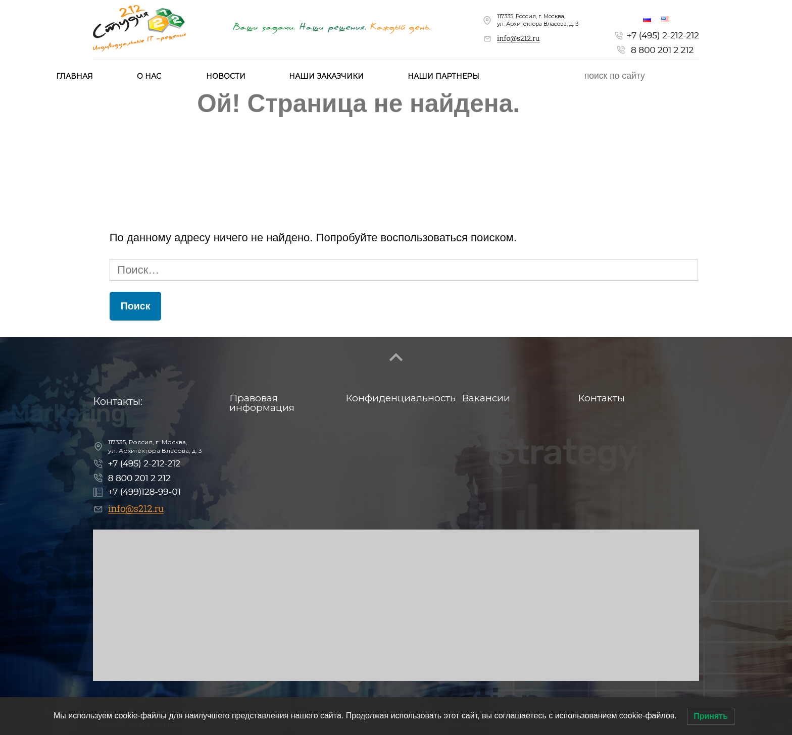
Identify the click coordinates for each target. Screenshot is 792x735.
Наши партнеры (443, 76)
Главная (74, 76)
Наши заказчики (326, 76)
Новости (225, 76)
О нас (149, 76)
